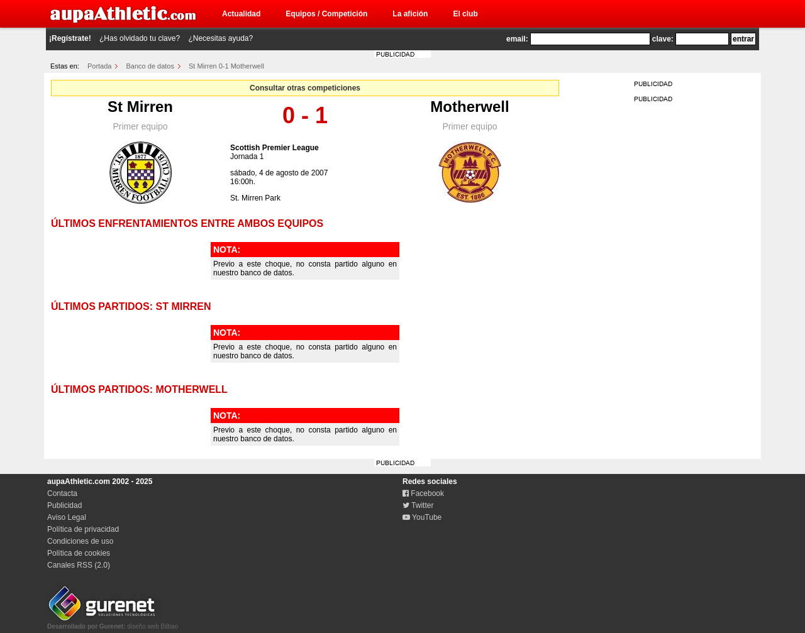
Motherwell (469, 106)
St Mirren (140, 106)
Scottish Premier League (274, 147)
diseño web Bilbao (112, 623)
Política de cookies (78, 553)
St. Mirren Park (255, 198)
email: (517, 39)
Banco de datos (150, 66)
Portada (99, 66)
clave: (663, 39)
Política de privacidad (83, 529)
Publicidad (64, 505)
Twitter (417, 505)
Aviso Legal (66, 517)
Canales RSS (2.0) (78, 565)
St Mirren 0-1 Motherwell (226, 66)
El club (465, 13)
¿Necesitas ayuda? (220, 38)
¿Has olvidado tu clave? (139, 38)
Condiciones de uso (80, 541)
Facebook (423, 493)
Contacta (62, 493)
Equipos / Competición (326, 13)
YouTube (421, 517)
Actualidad (241, 13)
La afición (410, 13)
